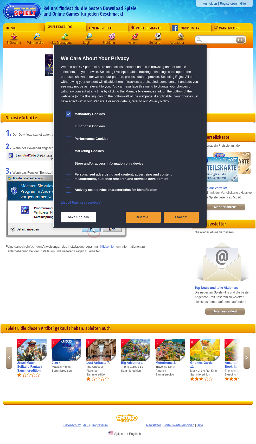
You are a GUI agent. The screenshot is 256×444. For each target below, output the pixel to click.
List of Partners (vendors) (81, 202)
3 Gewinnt (14, 38)
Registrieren (228, 3)
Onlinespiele (100, 28)
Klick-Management (65, 38)
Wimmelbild (37, 38)
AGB (86, 425)
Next (247, 358)
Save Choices (78, 216)
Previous (9, 358)
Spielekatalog (59, 26)
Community (186, 28)
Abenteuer (181, 38)
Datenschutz (72, 425)
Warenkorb (227, 28)
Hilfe (243, 3)
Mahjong (112, 38)
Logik (89, 38)
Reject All (143, 216)
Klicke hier (107, 246)
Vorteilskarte (146, 28)
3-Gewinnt (14, 43)
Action (135, 38)
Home (11, 28)
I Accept (181, 216)
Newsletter (153, 425)
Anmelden (210, 3)
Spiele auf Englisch (124, 434)
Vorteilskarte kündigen (178, 425)
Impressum (100, 425)
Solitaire (158, 38)
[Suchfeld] (215, 40)
